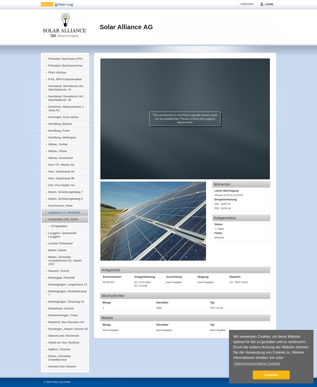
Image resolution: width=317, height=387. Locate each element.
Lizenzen (117, 382)
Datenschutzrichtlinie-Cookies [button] (257, 363)
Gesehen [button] (271, 375)
